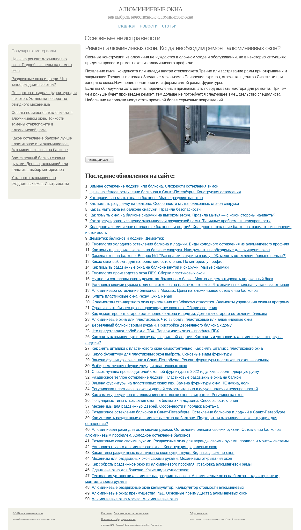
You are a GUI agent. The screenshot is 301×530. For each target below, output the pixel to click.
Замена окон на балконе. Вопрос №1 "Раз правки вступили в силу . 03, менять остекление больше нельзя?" (189, 256)
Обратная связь (199, 513)
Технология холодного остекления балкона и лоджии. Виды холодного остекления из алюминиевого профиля (190, 244)
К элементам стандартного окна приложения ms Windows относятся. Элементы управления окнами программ (190, 302)
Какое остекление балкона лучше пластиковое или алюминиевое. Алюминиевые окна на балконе (42, 144)
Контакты (106, 513)
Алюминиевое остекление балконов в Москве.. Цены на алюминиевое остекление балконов (175, 290)
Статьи (169, 25)
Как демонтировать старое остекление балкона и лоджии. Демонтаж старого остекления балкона (179, 314)
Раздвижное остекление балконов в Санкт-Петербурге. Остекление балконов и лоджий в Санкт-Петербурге (188, 412)
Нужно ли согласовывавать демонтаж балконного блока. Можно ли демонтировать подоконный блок (182, 279)
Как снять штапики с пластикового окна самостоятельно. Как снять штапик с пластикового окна (177, 348)
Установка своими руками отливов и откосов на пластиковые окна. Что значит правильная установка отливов (190, 285)
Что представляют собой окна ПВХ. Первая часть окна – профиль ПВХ (155, 331)
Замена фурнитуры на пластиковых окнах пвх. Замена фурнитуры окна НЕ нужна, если (171, 383)
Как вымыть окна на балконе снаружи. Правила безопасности (145, 209)
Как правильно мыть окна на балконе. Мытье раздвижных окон (146, 198)
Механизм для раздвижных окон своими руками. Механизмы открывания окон (162, 458)
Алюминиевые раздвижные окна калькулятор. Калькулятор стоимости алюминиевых (168, 487)
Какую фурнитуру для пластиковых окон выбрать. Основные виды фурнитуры (162, 354)
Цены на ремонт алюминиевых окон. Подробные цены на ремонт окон (42, 65)
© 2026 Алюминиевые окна (28, 513)
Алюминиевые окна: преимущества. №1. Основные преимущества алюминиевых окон (169, 493)
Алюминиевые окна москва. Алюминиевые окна (135, 499)
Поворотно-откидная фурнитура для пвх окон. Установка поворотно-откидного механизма (44, 98)
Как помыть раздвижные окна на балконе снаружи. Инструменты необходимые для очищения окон (181, 250)
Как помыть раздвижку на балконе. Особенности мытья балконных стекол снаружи (164, 204)
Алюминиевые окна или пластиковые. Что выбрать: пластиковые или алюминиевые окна (172, 319)
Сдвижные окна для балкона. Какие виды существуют (140, 470)
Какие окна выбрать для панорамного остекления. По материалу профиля (159, 261)
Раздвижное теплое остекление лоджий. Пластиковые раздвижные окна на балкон (166, 377)
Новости (149, 25)
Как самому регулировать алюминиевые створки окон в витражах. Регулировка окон (167, 395)
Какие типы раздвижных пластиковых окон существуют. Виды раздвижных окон (163, 453)
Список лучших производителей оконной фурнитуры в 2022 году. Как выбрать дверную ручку (175, 372)
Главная (126, 25)
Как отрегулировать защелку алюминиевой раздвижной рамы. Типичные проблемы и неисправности (180, 221)
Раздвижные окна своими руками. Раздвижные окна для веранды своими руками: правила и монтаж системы (190, 441)
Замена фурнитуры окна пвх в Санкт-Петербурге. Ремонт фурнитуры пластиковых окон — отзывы (180, 360)
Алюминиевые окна (150, 9)
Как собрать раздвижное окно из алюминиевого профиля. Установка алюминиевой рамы (171, 464)
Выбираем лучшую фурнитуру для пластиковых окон (139, 366)
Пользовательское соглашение (131, 513)
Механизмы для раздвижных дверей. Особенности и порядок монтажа (155, 406)
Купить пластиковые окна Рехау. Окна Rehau (132, 296)
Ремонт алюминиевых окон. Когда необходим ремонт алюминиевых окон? (182, 48)
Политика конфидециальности (118, 519)
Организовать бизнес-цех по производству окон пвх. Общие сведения (154, 308)
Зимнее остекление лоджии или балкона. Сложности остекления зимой (153, 186)
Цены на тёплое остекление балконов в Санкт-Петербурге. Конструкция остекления (165, 192)
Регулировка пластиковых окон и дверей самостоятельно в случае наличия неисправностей (175, 389)
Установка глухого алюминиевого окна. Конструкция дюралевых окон (154, 447)
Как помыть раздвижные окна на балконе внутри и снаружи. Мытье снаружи (160, 267)
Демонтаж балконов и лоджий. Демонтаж (126, 238)
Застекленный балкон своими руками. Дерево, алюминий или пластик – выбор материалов (40, 164)
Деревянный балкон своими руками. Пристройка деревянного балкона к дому (161, 325)
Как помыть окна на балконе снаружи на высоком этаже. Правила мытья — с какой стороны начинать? (182, 215)
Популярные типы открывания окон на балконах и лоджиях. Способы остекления (165, 400)
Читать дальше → (100, 159)
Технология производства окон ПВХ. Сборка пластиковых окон (148, 273)
